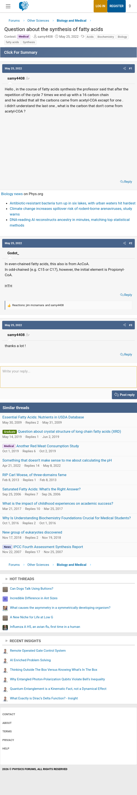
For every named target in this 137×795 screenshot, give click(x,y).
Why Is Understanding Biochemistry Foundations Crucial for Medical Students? (66, 518)
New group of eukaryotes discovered (32, 532)
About (7, 723)
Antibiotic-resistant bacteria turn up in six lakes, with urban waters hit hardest (72, 203)
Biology (122, 36)
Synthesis (29, 42)
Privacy (8, 740)
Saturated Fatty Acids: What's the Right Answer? (41, 489)
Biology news (12, 194)
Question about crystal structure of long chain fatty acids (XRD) (69, 431)
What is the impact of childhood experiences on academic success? (57, 503)
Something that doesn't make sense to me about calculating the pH (57, 460)
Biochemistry (106, 36)
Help (5, 748)
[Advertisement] (68, 145)
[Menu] (8, 6)
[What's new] (130, 6)
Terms (7, 731)
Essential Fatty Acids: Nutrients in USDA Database (43, 417)
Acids (90, 36)
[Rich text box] (68, 377)
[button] (124, 68)
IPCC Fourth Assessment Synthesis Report (48, 547)
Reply (128, 182)
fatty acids (12, 42)
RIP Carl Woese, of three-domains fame (34, 475)
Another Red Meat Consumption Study (47, 446)
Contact (8, 714)
